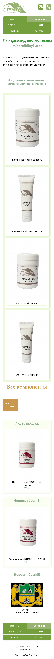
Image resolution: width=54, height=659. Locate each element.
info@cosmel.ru (27, 649)
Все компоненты (27, 387)
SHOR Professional (10, 405)
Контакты (39, 31)
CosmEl (21, 646)
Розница (15, 31)
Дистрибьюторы (15, 25)
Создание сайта (21, 655)
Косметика (14, 19)
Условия (39, 25)
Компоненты (39, 19)
